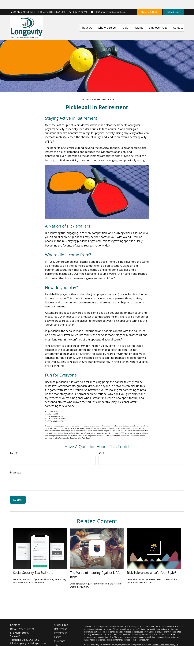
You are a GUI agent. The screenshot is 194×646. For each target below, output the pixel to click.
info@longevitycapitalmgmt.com (108, 3)
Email (101, 443)
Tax (56, 636)
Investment (60, 624)
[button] (86, 18)
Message (15, 463)
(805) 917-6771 (78, 3)
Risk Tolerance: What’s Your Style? (151, 564)
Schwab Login (173, 3)
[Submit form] (18, 491)
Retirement (60, 620)
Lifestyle (58, 644)
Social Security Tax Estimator (34, 564)
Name (14, 443)
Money (58, 640)
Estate (57, 628)
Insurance (59, 632)
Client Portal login (149, 3)
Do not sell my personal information (164, 638)
